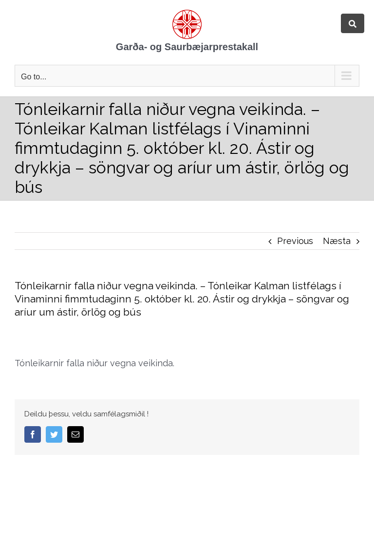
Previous (295, 241)
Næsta (337, 241)
